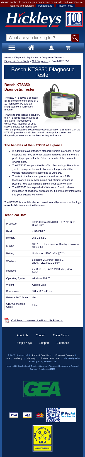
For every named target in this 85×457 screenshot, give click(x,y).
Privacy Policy (65, 5)
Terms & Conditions (41, 355)
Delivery (18, 358)
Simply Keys (24, 343)
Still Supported (40, 61)
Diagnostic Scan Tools (16, 61)
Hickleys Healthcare (49, 358)
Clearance (63, 343)
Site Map (31, 358)
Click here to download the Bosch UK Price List (37, 320)
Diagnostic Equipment (26, 57)
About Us (22, 335)
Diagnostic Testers (52, 57)
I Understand (45, 5)
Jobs (7, 358)
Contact (40, 335)
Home (7, 57)
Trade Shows (61, 335)
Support (44, 343)
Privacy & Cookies (65, 355)
